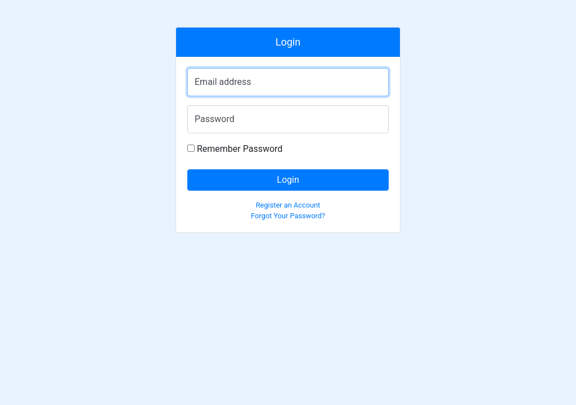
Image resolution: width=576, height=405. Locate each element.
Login (288, 179)
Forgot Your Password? (288, 216)
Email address (223, 81)
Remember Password (234, 148)
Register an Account (288, 205)
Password (215, 119)
